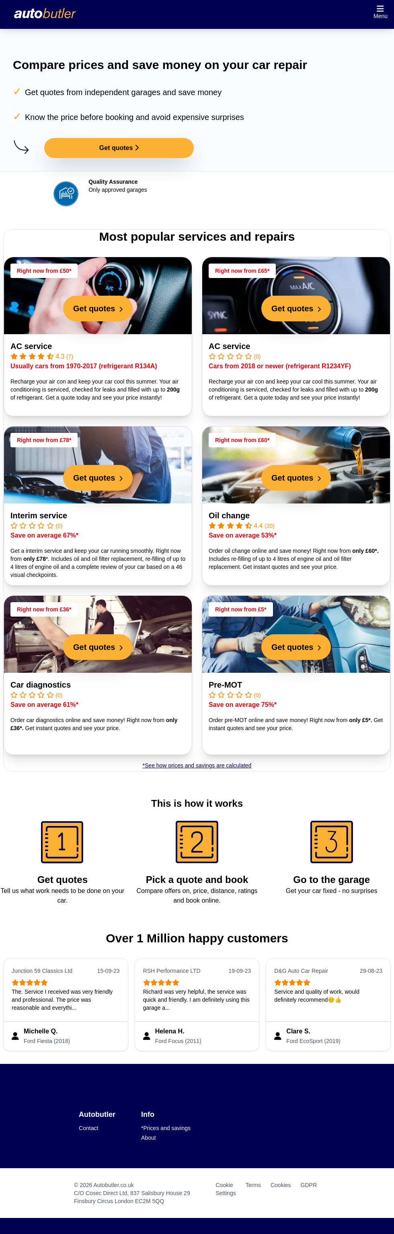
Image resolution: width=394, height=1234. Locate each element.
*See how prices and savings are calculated (197, 765)
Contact (88, 1128)
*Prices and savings (166, 1128)
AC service (31, 346)
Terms (253, 1185)
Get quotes (119, 147)
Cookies (281, 1185)
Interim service (38, 515)
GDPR (309, 1185)
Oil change (229, 515)
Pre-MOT (225, 684)
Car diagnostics (40, 684)
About (148, 1138)
